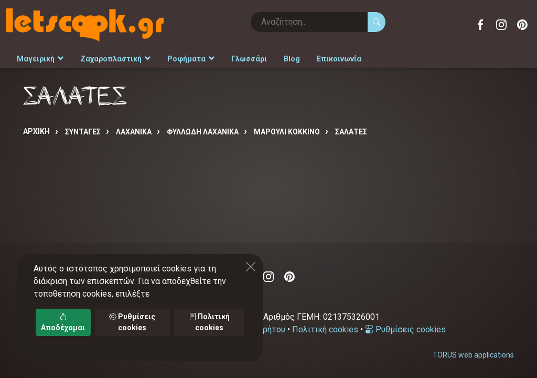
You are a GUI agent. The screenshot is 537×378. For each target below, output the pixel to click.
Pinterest (522, 24)
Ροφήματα (190, 59)
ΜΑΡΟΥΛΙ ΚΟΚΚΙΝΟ (287, 132)
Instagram (501, 24)
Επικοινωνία (339, 59)
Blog (292, 59)
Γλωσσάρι (249, 59)
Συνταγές (83, 132)
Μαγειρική (40, 59)
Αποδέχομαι (63, 322)
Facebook (480, 24)
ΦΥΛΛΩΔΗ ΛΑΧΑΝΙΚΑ (203, 132)
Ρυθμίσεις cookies (405, 329)
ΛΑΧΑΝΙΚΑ (134, 132)
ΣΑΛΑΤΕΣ (351, 132)
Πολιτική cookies (325, 329)
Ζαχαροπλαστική (115, 59)
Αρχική (36, 131)
